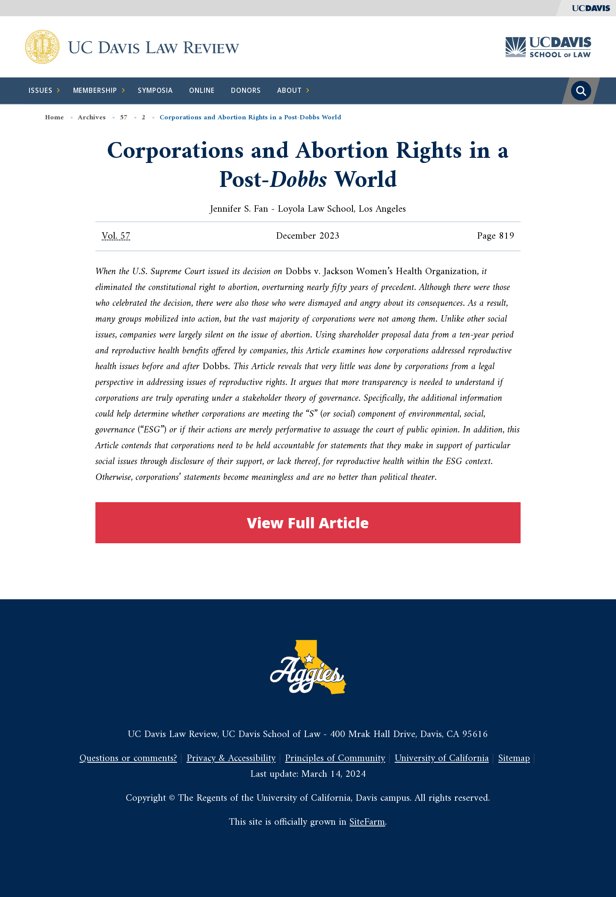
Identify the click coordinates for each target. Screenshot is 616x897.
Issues (45, 90)
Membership (99, 90)
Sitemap (514, 758)
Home (54, 117)
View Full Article (308, 522)
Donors (246, 90)
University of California (442, 758)
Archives (92, 117)
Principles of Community (335, 758)
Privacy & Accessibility (231, 758)
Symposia (155, 90)
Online (202, 90)
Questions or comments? (128, 758)
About (293, 90)
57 (123, 117)
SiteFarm (367, 822)
